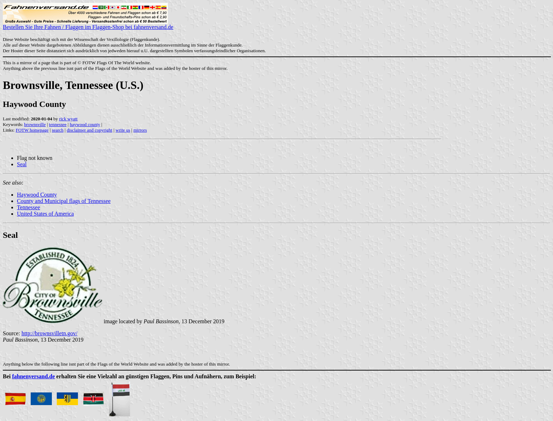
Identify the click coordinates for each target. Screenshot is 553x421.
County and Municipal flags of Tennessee (64, 201)
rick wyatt (68, 118)
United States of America (45, 214)
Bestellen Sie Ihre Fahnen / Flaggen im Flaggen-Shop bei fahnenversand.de (88, 24)
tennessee (58, 124)
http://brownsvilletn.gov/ (50, 333)
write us (123, 130)
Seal (22, 164)
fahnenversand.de (33, 376)
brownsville (34, 124)
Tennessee (28, 207)
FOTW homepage (32, 130)
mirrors (140, 130)
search (57, 130)
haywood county (85, 124)
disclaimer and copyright (89, 130)
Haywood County (37, 195)
